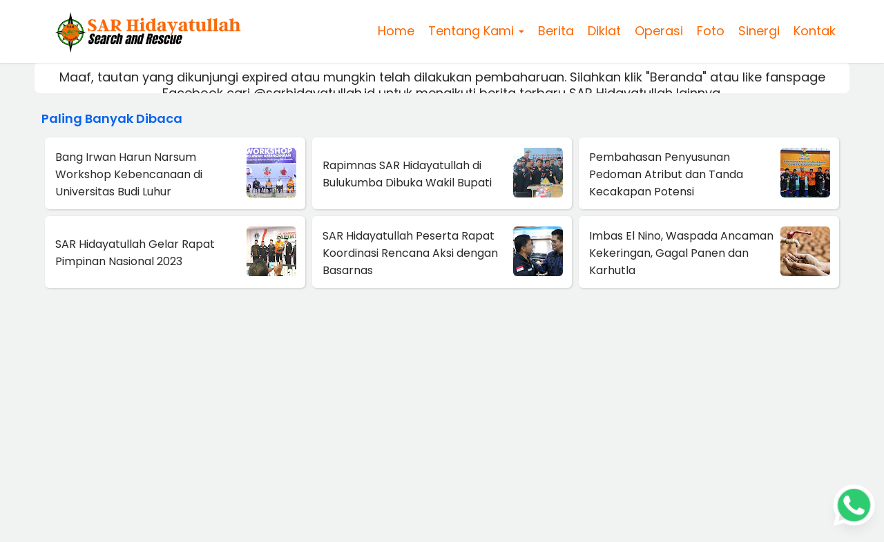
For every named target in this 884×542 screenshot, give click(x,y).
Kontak (815, 30)
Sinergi (759, 30)
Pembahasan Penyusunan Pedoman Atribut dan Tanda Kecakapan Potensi (666, 174)
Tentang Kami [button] (476, 30)
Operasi (659, 30)
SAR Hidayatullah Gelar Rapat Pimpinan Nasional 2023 (135, 252)
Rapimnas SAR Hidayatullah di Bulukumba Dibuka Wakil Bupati (407, 174)
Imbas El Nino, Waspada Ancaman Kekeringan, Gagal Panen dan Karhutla (681, 253)
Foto (710, 30)
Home (396, 30)
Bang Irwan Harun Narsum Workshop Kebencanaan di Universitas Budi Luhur (128, 174)
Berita (556, 30)
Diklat (604, 30)
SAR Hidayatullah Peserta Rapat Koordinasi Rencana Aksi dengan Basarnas (410, 253)
